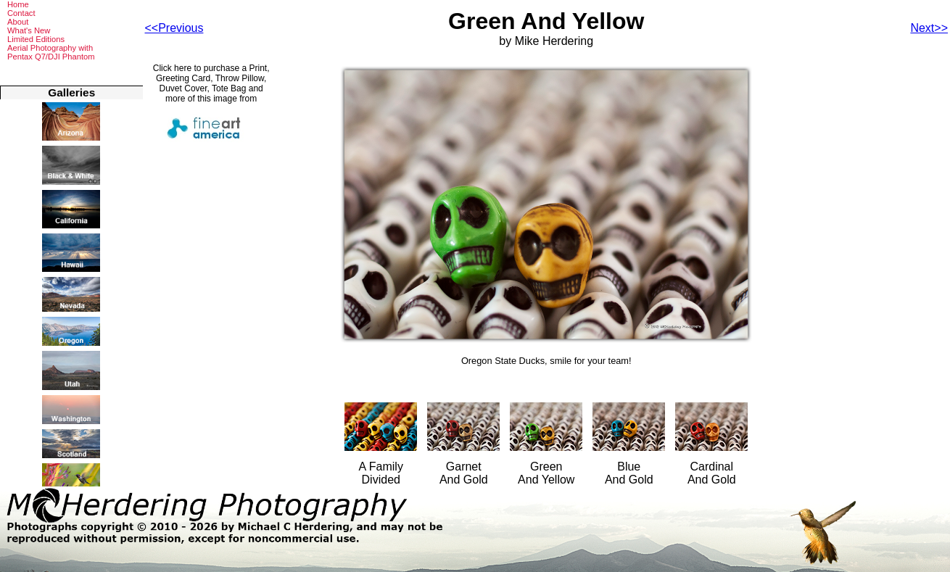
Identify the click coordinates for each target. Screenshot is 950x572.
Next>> (929, 28)
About (17, 21)
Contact (21, 13)
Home (18, 4)
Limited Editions (36, 39)
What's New (28, 30)
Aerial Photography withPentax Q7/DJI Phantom (51, 52)
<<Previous (174, 28)
